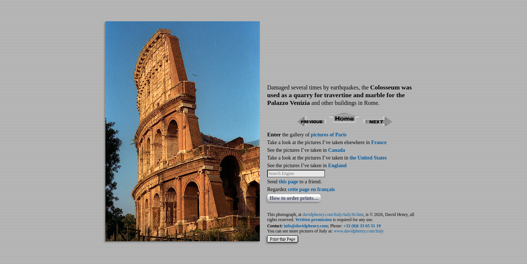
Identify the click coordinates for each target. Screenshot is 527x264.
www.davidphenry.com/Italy (359, 231)
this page (288, 181)
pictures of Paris (329, 135)
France (378, 142)
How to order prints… (294, 198)
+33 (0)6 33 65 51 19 (362, 225)
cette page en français (311, 189)
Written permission (313, 219)
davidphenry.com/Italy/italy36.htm (333, 214)
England (337, 165)
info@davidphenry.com (306, 225)
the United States (368, 158)
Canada (336, 150)
